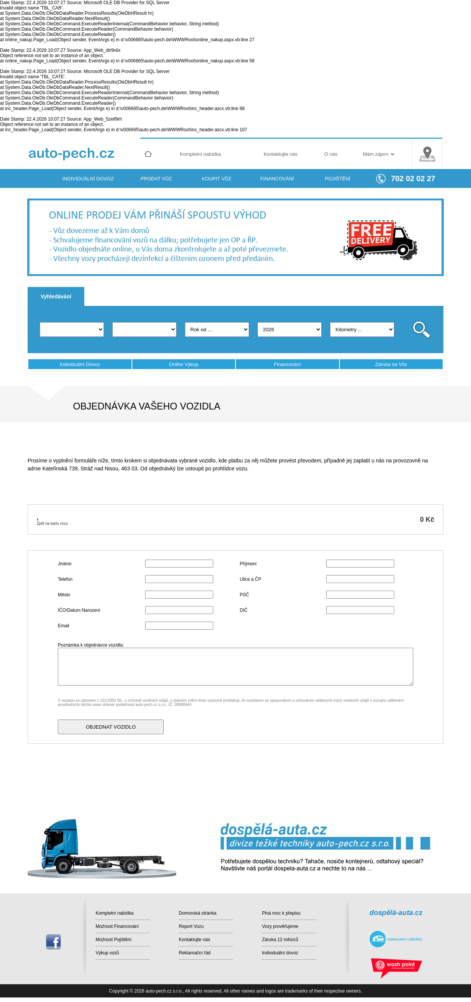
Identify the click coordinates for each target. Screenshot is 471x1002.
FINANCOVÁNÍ (277, 178)
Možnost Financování (117, 926)
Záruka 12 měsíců (280, 939)
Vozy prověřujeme (280, 926)
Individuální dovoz (280, 952)
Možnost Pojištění (114, 939)
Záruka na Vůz (391, 364)
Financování (287, 364)
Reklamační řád (195, 952)
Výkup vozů (107, 952)
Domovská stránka (197, 913)
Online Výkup (183, 364)
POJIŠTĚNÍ (337, 178)
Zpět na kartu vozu (52, 523)
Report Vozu (191, 926)
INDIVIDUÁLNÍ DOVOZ (88, 178)
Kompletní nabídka (200, 154)
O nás (331, 154)
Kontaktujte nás (280, 154)
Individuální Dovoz (80, 364)
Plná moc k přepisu (281, 913)
